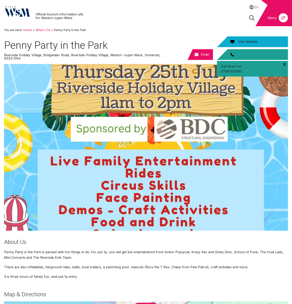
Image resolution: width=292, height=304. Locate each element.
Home (27, 30)
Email (205, 54)
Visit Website (247, 42)
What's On (42, 30)
